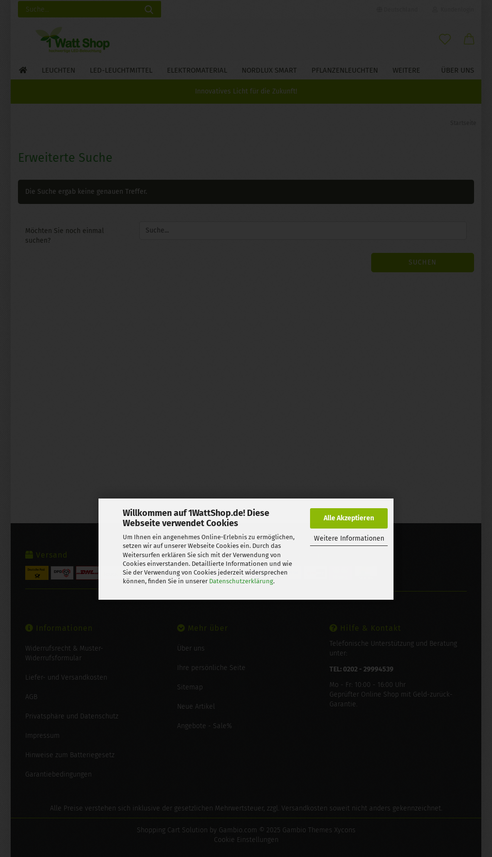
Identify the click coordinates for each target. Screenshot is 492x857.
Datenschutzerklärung (241, 581)
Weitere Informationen (349, 538)
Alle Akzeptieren (349, 518)
